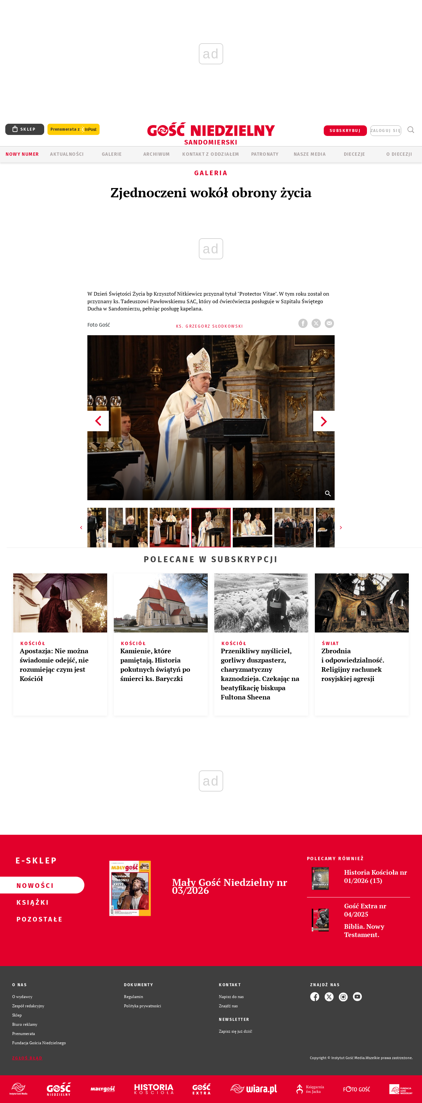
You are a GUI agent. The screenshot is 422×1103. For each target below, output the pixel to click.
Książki (31, 902)
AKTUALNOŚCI (67, 154)
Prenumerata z (73, 129)
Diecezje (354, 154)
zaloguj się (386, 130)
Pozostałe (31, 919)
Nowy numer (22, 154)
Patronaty (265, 154)
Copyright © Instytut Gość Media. (338, 1058)
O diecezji (399, 154)
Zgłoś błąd (27, 1058)
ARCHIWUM (156, 154)
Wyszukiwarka (411, 130)
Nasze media (310, 154)
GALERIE (112, 154)
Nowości (31, 885)
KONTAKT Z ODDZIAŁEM (210, 154)
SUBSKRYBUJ (345, 130)
